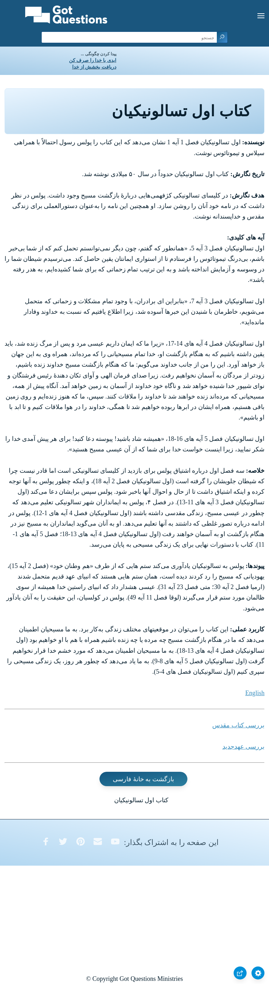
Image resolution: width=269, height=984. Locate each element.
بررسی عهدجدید (243, 746)
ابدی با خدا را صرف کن (92, 60)
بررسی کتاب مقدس (238, 725)
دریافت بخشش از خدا (94, 67)
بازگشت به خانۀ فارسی (143, 778)
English (254, 693)
